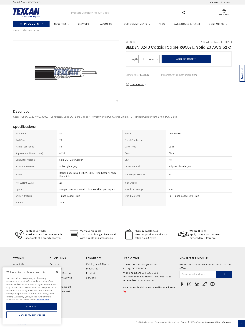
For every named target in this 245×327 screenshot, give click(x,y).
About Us (18, 264)
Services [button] (83, 23)
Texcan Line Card (60, 291)
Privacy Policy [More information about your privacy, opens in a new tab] (42, 299)
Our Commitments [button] (136, 23)
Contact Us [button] (216, 23)
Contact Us (56, 268)
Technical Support (60, 286)
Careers (214, 2)
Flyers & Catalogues (146, 230)
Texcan (18, 258)
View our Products (90, 230)
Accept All (31, 306)
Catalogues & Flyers (187, 23)
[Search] (128, 12)
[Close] (57, 272)
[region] (31, 295)
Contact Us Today (35, 230)
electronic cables (31, 30)
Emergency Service (61, 277)
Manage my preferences (32, 314)
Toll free (21, 2)
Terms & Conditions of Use (167, 322)
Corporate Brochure (61, 273)
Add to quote (186, 59)
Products (225, 2)
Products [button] (31, 23)
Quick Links (58, 258)
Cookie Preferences (144, 322)
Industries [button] (60, 23)
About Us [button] (106, 23)
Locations (55, 282)
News (162, 23)
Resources (94, 258)
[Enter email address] (198, 274)
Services (91, 277)
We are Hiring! (198, 230)
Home (16, 30)
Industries (92, 268)
